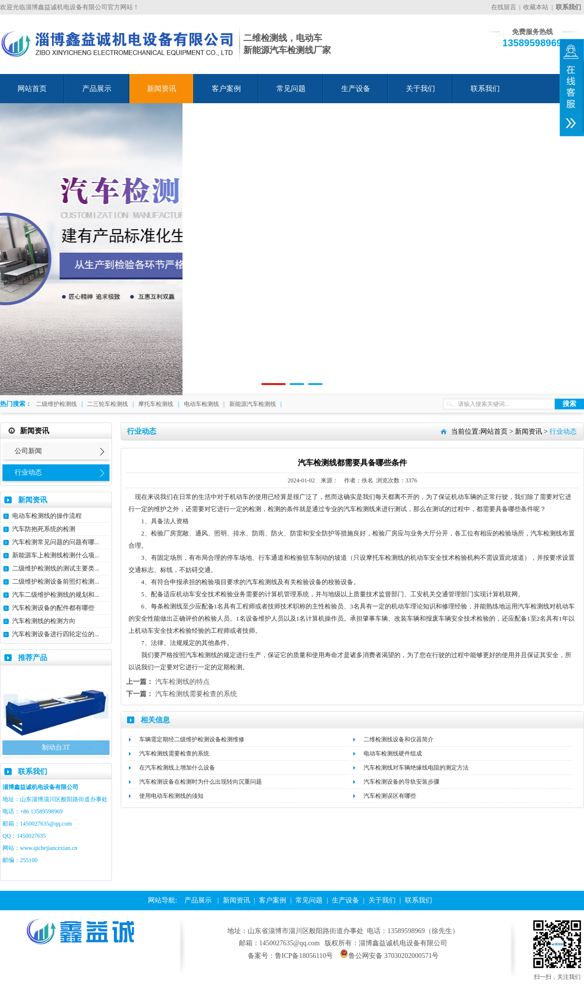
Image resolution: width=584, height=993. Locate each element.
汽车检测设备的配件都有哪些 (53, 607)
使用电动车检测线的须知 (171, 795)
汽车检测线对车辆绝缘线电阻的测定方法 (416, 767)
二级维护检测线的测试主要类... (55, 568)
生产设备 (355, 88)
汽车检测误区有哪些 (390, 795)
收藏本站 (535, 7)
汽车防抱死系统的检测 (43, 529)
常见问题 (291, 88)
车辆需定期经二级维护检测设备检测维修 (191, 739)
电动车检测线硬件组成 (393, 753)
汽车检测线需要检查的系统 (196, 694)
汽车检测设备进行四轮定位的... (55, 634)
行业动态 (28, 472)
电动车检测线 (201, 404)
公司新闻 (28, 451)
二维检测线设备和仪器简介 (399, 739)
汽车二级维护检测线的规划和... (55, 594)
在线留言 (503, 7)
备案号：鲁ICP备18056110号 (290, 955)
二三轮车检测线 (107, 404)
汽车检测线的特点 (182, 681)
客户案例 (226, 88)
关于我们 (420, 88)
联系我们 (485, 88)
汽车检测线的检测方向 (43, 621)
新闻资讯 (161, 88)
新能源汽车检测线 (252, 404)
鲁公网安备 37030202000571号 (389, 955)
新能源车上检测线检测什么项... (55, 555)
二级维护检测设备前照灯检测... (55, 581)
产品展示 (96, 88)
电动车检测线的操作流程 (47, 515)
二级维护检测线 (56, 404)
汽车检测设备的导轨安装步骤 (401, 781)
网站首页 (32, 88)
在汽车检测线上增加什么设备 (177, 767)
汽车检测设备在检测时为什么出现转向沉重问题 (200, 781)
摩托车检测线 (155, 404)
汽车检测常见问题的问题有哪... (55, 542)
